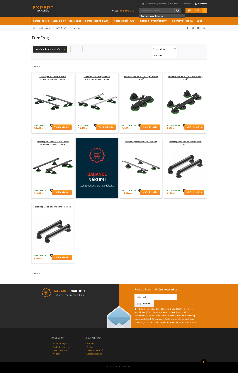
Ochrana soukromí (95, 350)
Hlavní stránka (143, 3)
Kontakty (186, 3)
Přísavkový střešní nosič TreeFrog (141, 141)
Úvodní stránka (34, 28)
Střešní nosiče (41, 20)
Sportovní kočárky (182, 20)
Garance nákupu (60, 343)
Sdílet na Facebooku (187, 28)
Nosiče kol (75, 20)
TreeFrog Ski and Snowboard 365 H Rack (185, 143)
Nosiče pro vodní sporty (153, 20)
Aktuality (90, 343)
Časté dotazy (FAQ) (61, 350)
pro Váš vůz (48, 49)
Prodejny (174, 3)
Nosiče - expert (44, 28)
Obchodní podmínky (157, 3)
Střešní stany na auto (97, 20)
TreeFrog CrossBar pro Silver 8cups (97, 78)
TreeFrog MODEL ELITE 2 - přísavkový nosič (185, 78)
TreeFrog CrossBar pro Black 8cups (52, 78)
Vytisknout (204, 28)
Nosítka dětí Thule (124, 20)
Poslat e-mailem (198, 28)
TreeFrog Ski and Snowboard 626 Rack (53, 206)
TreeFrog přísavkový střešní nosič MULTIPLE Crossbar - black (53, 143)
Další (201, 20)
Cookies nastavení (94, 353)
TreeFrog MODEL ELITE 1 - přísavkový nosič (141, 78)
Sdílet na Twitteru (193, 28)
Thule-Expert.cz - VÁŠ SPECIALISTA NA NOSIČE (47, 8)
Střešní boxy (59, 20)
